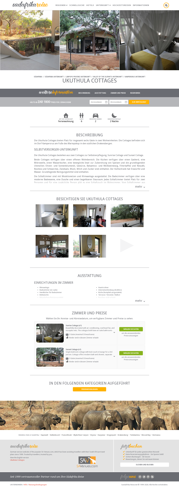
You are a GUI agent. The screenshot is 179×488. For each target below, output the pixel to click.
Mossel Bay (146, 435)
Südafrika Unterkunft (54, 77)
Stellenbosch (55, 435)
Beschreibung (84, 93)
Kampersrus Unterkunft (135, 77)
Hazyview (101, 435)
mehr (138, 186)
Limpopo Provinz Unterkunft (78, 77)
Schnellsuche (77, 5)
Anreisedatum (106, 102)
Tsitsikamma (135, 435)
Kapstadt (44, 435)
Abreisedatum (126, 102)
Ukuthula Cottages (17, 460)
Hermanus (156, 435)
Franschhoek (67, 435)
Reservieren (135, 93)
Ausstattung (100, 93)
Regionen (62, 5)
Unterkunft (103, 5)
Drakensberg (123, 435)
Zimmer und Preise (118, 93)
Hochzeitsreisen (122, 5)
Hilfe (25, 485)
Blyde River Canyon (81, 435)
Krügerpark (111, 435)
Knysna (93, 435)
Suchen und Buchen (144, 465)
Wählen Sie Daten (131, 329)
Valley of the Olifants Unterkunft (108, 77)
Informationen (141, 5)
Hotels (90, 5)
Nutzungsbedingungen (38, 485)
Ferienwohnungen (89, 389)
